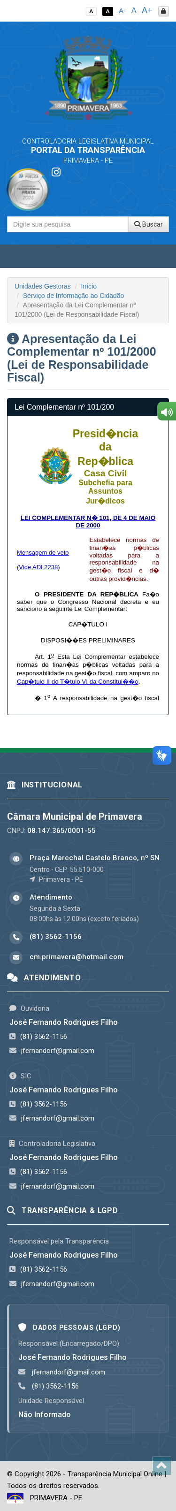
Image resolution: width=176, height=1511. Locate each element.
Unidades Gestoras (43, 286)
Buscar (148, 224)
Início (89, 286)
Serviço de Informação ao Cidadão (73, 295)
